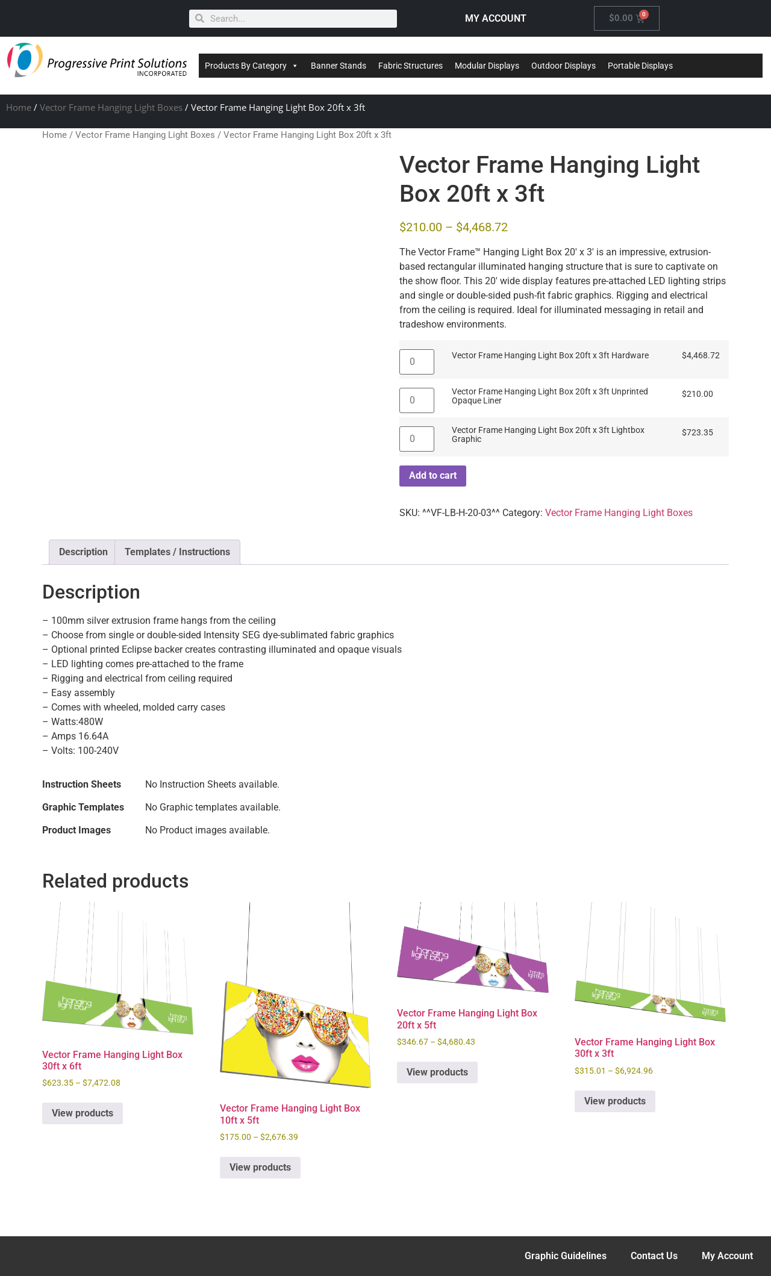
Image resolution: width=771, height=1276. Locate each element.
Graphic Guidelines (566, 1256)
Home (18, 107)
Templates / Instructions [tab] (177, 552)
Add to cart (433, 475)
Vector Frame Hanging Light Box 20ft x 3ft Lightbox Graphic (548, 435)
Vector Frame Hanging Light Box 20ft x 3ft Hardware (550, 356)
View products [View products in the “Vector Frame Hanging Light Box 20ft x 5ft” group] (437, 1072)
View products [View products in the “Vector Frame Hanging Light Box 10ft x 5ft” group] (260, 1167)
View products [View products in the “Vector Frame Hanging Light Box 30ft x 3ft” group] (615, 1101)
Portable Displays (640, 65)
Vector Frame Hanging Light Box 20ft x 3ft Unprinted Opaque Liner (550, 396)
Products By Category (252, 66)
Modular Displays (487, 65)
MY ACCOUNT (495, 18)
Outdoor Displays (563, 65)
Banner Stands (338, 65)
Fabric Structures (410, 65)
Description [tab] (83, 552)
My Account (727, 1256)
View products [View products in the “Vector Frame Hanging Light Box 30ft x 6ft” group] (82, 1113)
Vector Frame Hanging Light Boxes (111, 107)
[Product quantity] (416, 362)
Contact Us (654, 1256)
